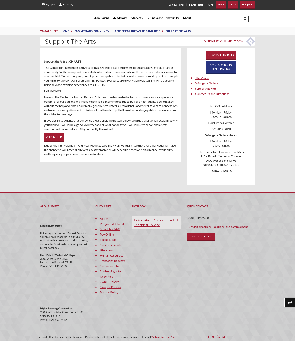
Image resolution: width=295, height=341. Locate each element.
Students (137, 18)
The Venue (202, 78)
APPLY (220, 4)
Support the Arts (206, 88)
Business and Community (163, 18)
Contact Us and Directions (212, 93)
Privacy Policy (109, 292)
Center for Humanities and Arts (138, 31)
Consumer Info (109, 266)
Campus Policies (110, 287)
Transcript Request (112, 260)
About (187, 18)
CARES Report (109, 281)
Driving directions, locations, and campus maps (218, 226)
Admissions (101, 18)
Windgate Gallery (206, 83)
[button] (245, 19)
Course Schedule (110, 245)
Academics (120, 18)
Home (65, 31)
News (233, 4)
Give (210, 4)
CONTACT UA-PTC (201, 236)
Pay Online (107, 234)
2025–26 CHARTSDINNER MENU (221, 67)
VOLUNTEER (54, 137)
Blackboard (107, 250)
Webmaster (157, 337)
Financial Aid (108, 239)
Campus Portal (176, 4)
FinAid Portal (196, 4)
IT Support (247, 4)
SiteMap (171, 337)
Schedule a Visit (110, 229)
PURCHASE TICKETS (221, 55)
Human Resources (111, 255)
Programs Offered (112, 224)
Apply (104, 218)
